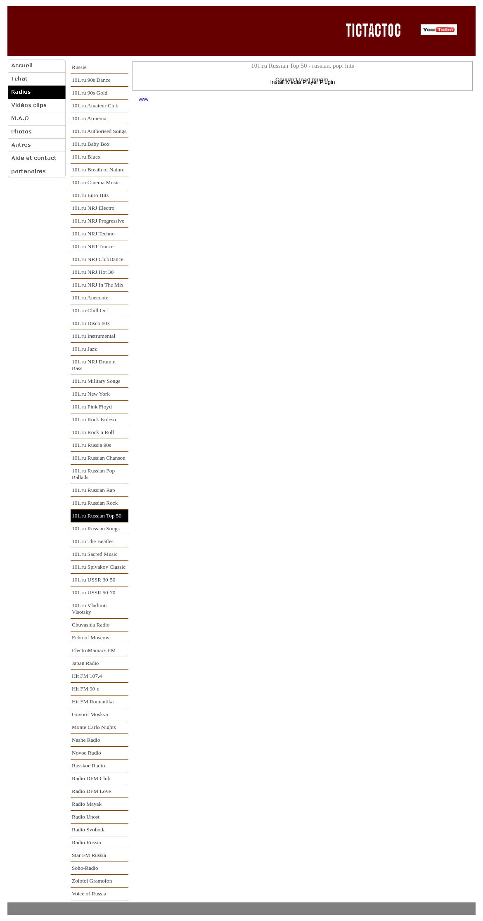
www (143, 99)
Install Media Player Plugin (302, 82)
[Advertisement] (174, 30)
